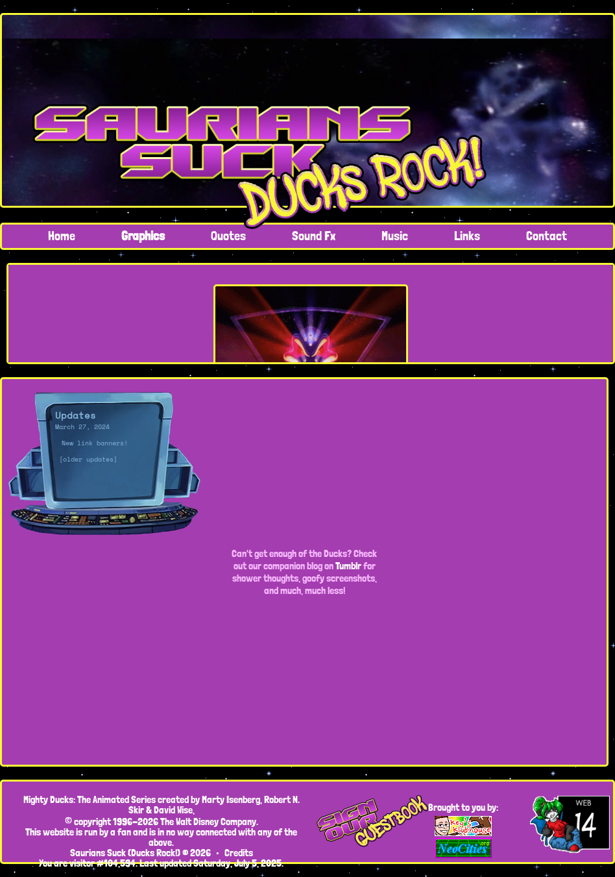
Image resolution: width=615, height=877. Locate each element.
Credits (238, 852)
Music (394, 235)
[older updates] (88, 459)
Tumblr (348, 566)
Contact (546, 235)
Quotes (228, 235)
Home (61, 235)
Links (467, 235)
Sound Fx (313, 235)
